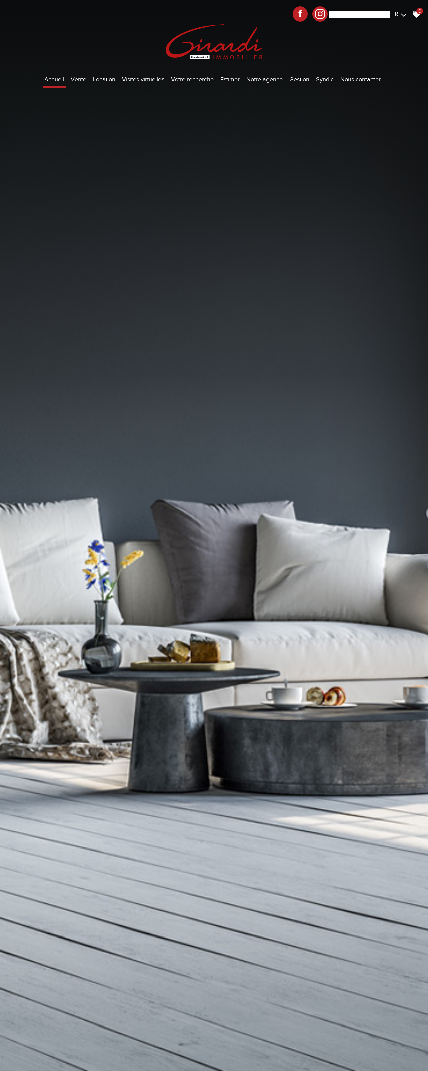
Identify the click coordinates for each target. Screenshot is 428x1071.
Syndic (325, 79)
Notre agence (264, 79)
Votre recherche (192, 79)
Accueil (54, 79)
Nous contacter (360, 79)
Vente (78, 79)
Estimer (230, 79)
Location (104, 79)
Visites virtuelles (143, 79)
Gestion (299, 79)
